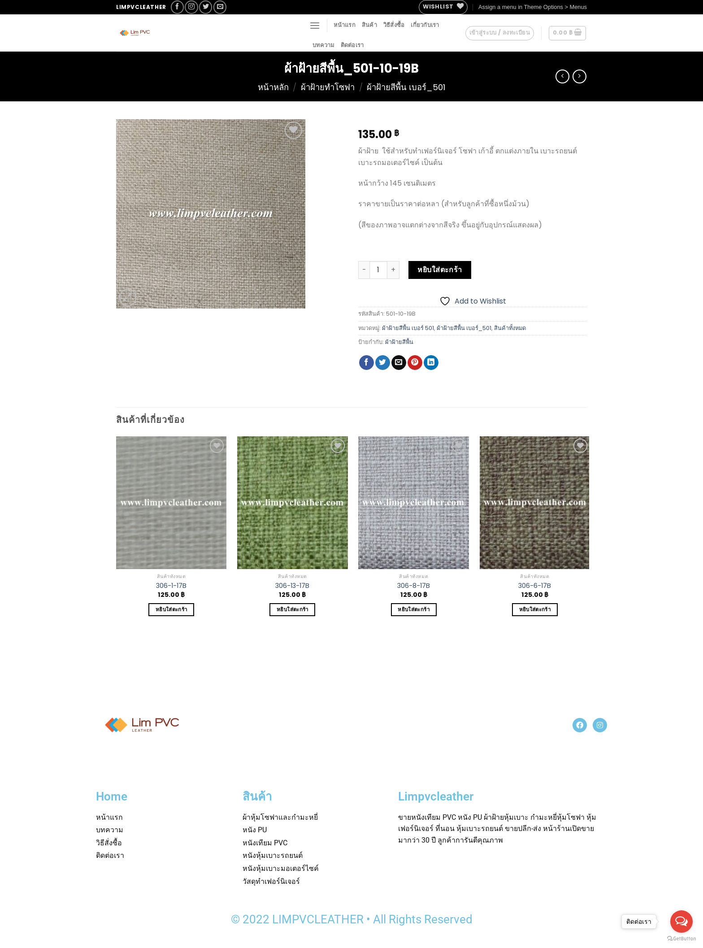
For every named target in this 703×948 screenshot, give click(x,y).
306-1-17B (171, 586)
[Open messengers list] (681, 921)
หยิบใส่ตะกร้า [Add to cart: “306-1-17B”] (171, 609)
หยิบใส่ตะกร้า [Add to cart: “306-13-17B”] (292, 609)
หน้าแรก (345, 25)
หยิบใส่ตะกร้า (439, 270)
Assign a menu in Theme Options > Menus (532, 7)
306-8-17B (413, 586)
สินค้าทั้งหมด (510, 328)
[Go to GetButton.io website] (681, 939)
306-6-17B (534, 586)
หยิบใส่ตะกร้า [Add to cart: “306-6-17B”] (535, 609)
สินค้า (369, 25)
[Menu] (314, 25)
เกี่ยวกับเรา (425, 25)
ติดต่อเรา (352, 45)
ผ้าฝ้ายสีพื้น (399, 342)
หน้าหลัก (273, 87)
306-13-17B (292, 586)
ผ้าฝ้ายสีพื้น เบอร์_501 (406, 87)
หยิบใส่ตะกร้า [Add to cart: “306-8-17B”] (413, 609)
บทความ (323, 45)
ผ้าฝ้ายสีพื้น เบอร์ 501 (408, 328)
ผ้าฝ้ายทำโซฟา (328, 87)
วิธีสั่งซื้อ (394, 25)
